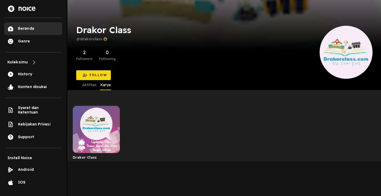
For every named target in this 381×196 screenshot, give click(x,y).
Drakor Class (85, 157)
